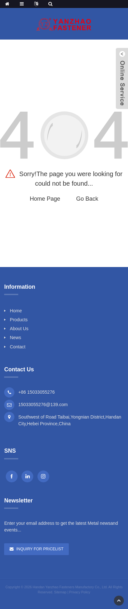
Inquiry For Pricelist (39, 549)
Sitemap (60, 592)
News (15, 337)
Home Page (45, 199)
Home (16, 310)
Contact (18, 346)
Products (19, 319)
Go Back (87, 199)
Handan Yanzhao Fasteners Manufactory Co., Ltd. (70, 587)
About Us (19, 328)
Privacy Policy (79, 592)
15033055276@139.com (43, 404)
